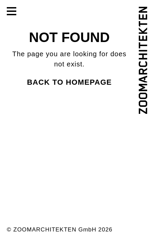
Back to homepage (69, 82)
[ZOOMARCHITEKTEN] (143, 60)
